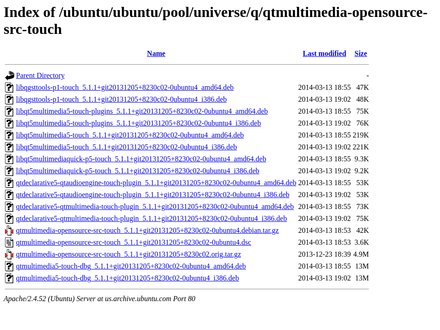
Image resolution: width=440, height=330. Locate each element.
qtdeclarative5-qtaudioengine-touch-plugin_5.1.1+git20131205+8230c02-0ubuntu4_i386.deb (152, 194)
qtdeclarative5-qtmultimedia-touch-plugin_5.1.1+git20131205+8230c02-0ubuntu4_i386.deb (151, 218)
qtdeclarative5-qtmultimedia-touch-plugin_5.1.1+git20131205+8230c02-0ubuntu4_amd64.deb (155, 206)
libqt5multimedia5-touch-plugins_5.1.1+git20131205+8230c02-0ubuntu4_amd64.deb (142, 111)
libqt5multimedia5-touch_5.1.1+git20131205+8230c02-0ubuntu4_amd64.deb (130, 135)
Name (156, 53)
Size (360, 53)
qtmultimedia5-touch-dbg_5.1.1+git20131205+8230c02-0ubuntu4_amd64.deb (131, 266)
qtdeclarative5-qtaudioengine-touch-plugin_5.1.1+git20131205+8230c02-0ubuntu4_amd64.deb (156, 183)
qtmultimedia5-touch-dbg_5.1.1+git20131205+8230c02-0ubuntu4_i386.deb (127, 278)
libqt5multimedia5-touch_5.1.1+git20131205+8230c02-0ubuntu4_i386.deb (126, 147)
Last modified (324, 53)
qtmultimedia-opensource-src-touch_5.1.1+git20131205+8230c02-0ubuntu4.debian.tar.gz (147, 230)
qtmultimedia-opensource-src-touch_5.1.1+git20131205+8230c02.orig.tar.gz (128, 254)
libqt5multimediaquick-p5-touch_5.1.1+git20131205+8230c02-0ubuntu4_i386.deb (137, 171)
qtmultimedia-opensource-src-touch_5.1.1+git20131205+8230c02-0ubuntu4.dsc (133, 242)
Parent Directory (40, 75)
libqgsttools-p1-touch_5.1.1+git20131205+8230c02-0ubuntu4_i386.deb (121, 99)
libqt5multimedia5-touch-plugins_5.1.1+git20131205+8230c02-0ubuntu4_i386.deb (138, 123)
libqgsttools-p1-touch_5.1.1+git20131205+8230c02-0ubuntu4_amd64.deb (125, 87)
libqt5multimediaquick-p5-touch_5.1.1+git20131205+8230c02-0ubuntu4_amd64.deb (141, 159)
